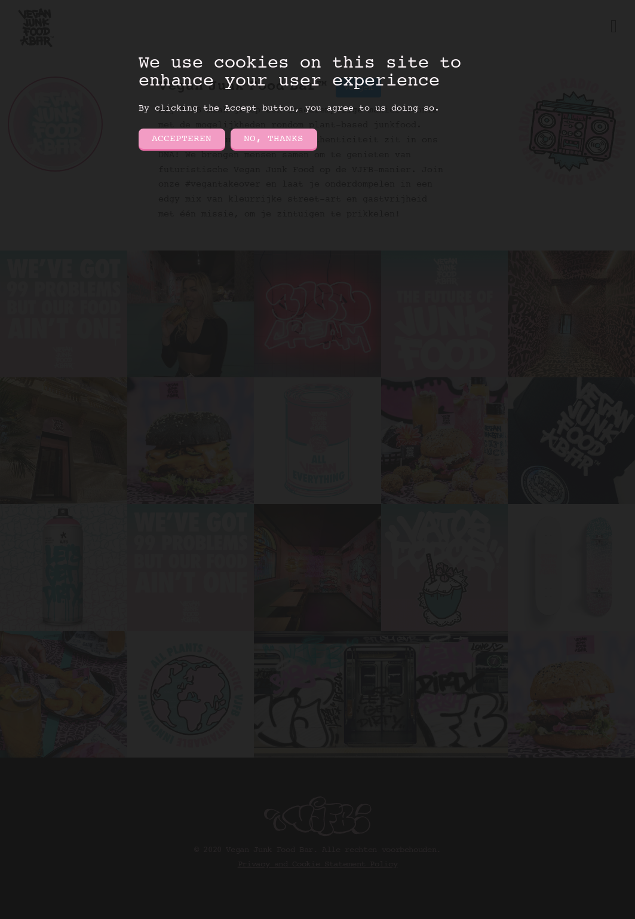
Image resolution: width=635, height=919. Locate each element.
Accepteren (181, 139)
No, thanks (273, 139)
